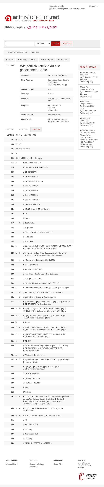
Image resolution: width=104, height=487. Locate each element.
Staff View (36, 129)
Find (56, 43)
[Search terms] (19, 43)
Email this (23, 60)
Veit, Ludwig (52, 85)
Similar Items (23, 129)
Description (10, 129)
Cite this (11, 60)
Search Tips (58, 464)
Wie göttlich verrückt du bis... (18, 52)
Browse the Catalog (37, 464)
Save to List (63, 60)
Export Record (48, 60)
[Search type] (42, 43)
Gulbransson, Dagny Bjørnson (58, 80)
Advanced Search (12, 464)
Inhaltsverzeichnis (54, 115)
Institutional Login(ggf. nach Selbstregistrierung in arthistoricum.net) (67, 7)
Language (93, 6)
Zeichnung (51, 108)
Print (35, 60)
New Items (33, 466)
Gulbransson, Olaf (54, 75)
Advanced (67, 43)
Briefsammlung (53, 110)
